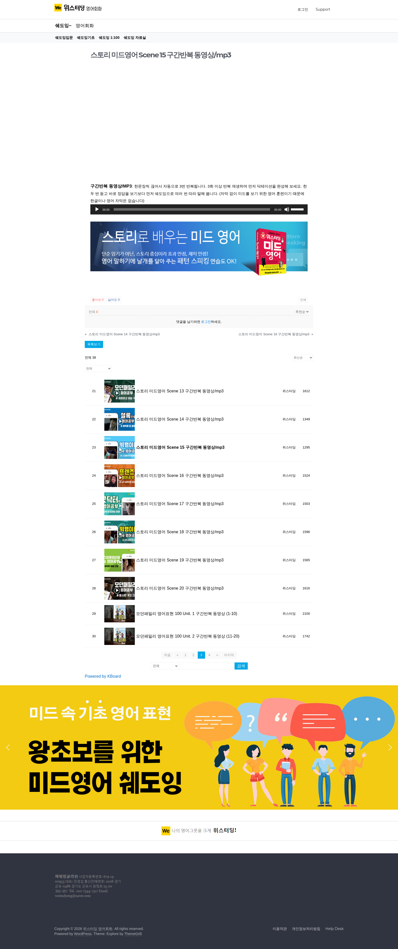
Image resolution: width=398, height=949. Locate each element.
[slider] (192, 209)
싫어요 (114, 300)
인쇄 (303, 300)
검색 (241, 666)
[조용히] (286, 209)
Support (323, 9)
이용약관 (280, 928)
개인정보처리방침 (306, 928)
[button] (8, 747)
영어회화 (85, 25)
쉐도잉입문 (64, 38)
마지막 (229, 655)
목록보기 (94, 344)
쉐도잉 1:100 (109, 38)
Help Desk (334, 928)
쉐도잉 (62, 25)
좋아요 (98, 300)
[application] (199, 209)
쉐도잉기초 (86, 38)
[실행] (97, 209)
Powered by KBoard (103, 676)
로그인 (302, 9)
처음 (167, 655)
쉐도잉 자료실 (135, 38)
